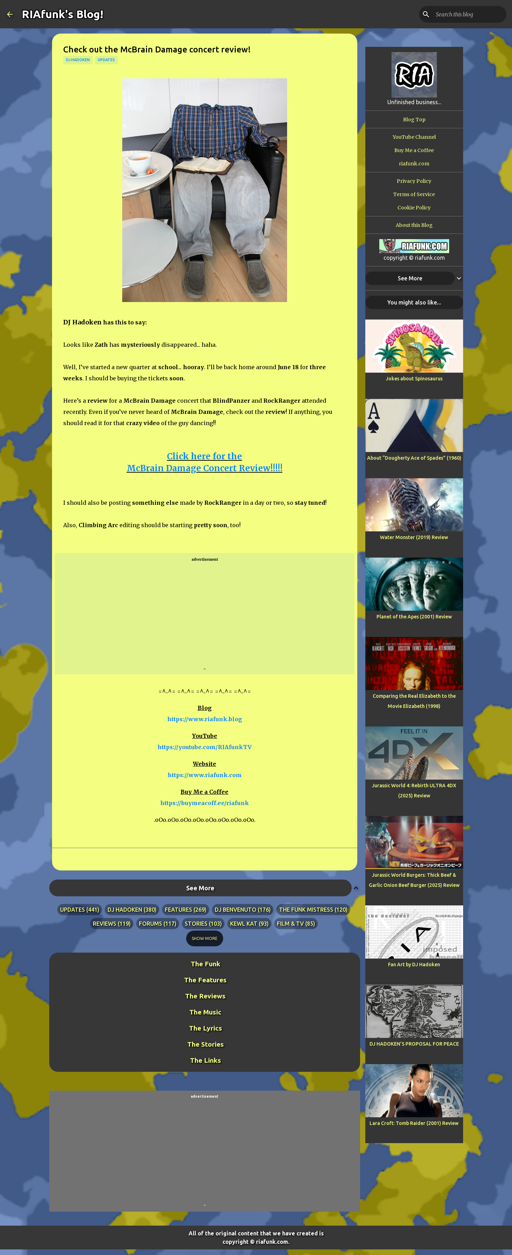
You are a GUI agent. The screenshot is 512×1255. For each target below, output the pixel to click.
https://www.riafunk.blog (204, 719)
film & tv (290, 923)
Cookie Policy (414, 208)
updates (106, 60)
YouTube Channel (414, 137)
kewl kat (243, 923)
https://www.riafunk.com (205, 775)
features (178, 909)
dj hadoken (78, 60)
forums (150, 923)
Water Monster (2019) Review (414, 537)
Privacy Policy (414, 181)
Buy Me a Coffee (414, 150)
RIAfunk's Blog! (62, 14)
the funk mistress (306, 909)
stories (196, 923)
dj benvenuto (235, 909)
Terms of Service (414, 194)
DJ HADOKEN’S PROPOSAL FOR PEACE (414, 1044)
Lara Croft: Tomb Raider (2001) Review (414, 1123)
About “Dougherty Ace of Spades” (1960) (414, 458)
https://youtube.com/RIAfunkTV (205, 747)
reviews (104, 923)
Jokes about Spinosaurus (414, 378)
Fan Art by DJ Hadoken (414, 964)
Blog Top (414, 119)
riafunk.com (414, 163)
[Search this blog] (469, 14)
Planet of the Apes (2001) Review (414, 616)
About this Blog (414, 225)
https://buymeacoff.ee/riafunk (204, 802)
